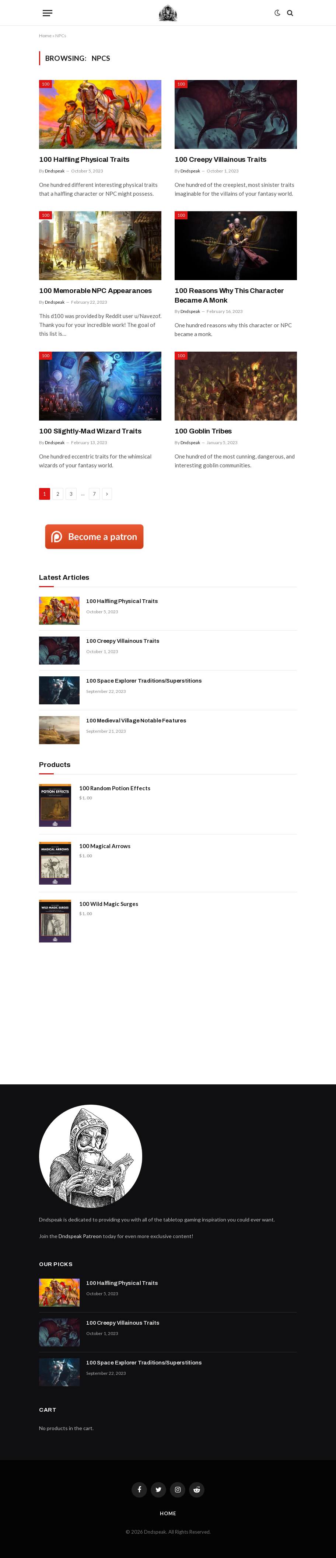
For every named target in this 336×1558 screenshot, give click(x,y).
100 (45, 83)
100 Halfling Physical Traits (84, 159)
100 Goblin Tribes (203, 431)
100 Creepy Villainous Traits (220, 159)
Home (45, 35)
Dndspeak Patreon (80, 1236)
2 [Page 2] (57, 494)
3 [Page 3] (71, 494)
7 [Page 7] (94, 494)
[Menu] (47, 13)
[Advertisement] (168, 1010)
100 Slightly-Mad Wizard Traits (90, 431)
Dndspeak (54, 171)
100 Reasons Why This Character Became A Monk (229, 295)
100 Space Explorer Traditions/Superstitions (144, 681)
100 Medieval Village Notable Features (136, 721)
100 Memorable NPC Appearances (95, 290)
